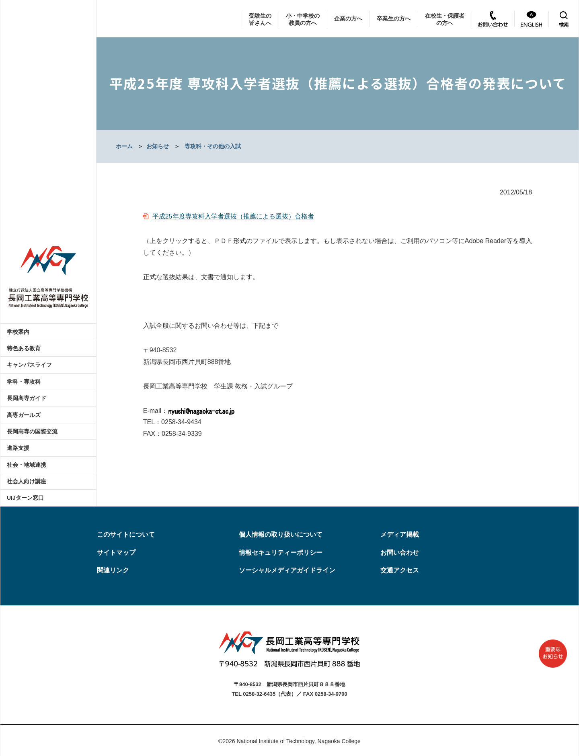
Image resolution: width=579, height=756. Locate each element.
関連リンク (113, 570)
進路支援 (18, 448)
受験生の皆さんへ (260, 19)
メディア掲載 (399, 534)
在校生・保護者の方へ (444, 19)
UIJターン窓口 (25, 497)
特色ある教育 (24, 348)
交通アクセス (399, 570)
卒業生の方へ (394, 18)
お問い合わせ (399, 552)
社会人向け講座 (26, 481)
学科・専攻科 (24, 381)
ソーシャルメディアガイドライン (287, 570)
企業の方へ (348, 18)
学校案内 (18, 332)
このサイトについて (126, 534)
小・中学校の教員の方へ (303, 19)
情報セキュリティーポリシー (280, 552)
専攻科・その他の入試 (213, 146)
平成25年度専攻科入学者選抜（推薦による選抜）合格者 (233, 216)
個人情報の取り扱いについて (280, 534)
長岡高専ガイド (26, 398)
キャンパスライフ (29, 365)
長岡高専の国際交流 (32, 431)
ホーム (124, 146)
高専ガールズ (24, 415)
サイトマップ (116, 552)
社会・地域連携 (26, 465)
